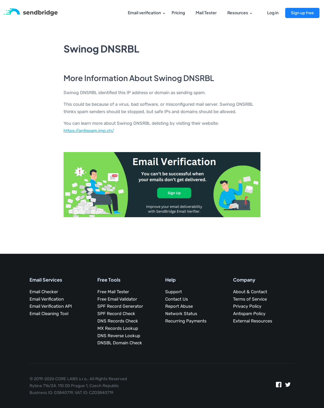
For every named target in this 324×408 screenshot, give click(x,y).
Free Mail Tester (113, 291)
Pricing (178, 13)
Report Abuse (179, 306)
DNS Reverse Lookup (118, 335)
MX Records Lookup (117, 328)
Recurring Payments (185, 321)
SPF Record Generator (120, 306)
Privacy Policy (247, 306)
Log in (273, 13)
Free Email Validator (117, 299)
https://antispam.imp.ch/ (89, 130)
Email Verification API (51, 306)
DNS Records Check (117, 321)
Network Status (181, 313)
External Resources (252, 321)
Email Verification (47, 299)
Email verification (144, 13)
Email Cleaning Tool (49, 313)
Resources (237, 13)
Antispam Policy (249, 313)
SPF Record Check (116, 313)
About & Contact (250, 291)
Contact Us (176, 299)
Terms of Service (250, 299)
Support (173, 291)
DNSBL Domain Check (119, 343)
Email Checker (44, 291)
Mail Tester (205, 13)
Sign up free (302, 12)
